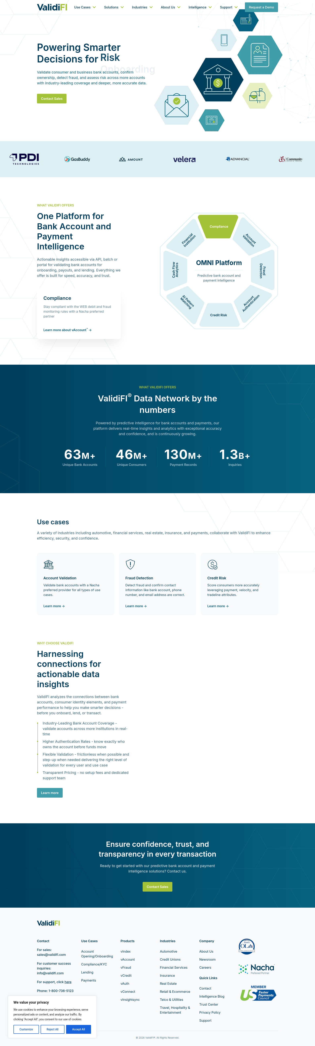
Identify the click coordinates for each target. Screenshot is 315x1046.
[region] (52, 1017)
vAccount (128, 959)
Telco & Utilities (171, 1000)
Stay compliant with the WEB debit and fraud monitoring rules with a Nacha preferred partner (77, 311)
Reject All (52, 1029)
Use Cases (85, 7)
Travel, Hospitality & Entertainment (175, 1010)
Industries (142, 7)
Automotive (168, 951)
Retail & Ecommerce (175, 992)
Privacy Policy (210, 1012)
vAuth (125, 984)
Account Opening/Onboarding (97, 953)
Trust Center (208, 1004)
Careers (205, 967)
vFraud (126, 967)
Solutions (114, 7)
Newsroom (207, 959)
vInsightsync (130, 1000)
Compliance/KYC (94, 964)
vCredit (126, 976)
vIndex (126, 951)
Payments (88, 980)
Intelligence (200, 7)
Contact (205, 988)
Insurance (167, 976)
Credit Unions (170, 959)
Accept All (78, 1029)
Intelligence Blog (211, 996)
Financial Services (173, 967)
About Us (171, 7)
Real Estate (168, 984)
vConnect (128, 992)
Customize (26, 1029)
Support (229, 7)
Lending (87, 972)
